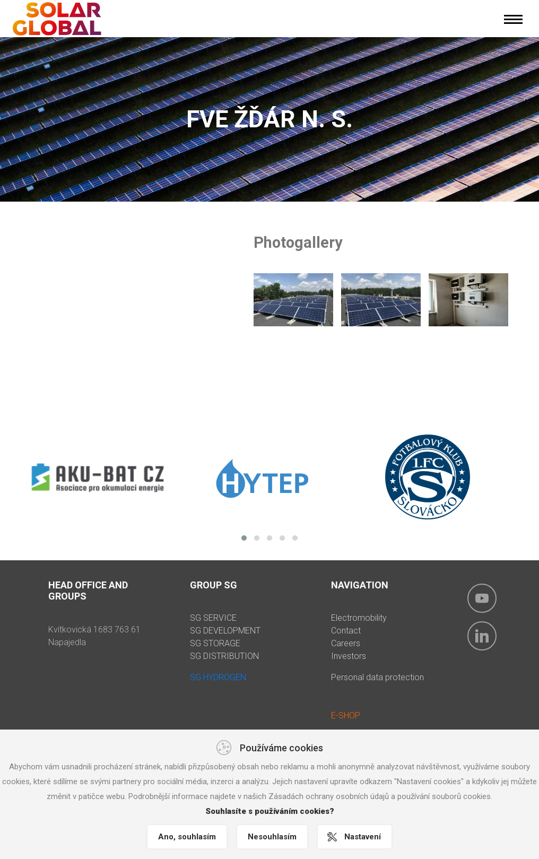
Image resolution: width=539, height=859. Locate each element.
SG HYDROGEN (218, 677)
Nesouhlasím (272, 836)
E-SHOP (345, 715)
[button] (244, 538)
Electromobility (359, 618)
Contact (346, 631)
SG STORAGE (215, 643)
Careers (345, 643)
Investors (348, 656)
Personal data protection (377, 677)
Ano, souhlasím (187, 836)
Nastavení (362, 836)
